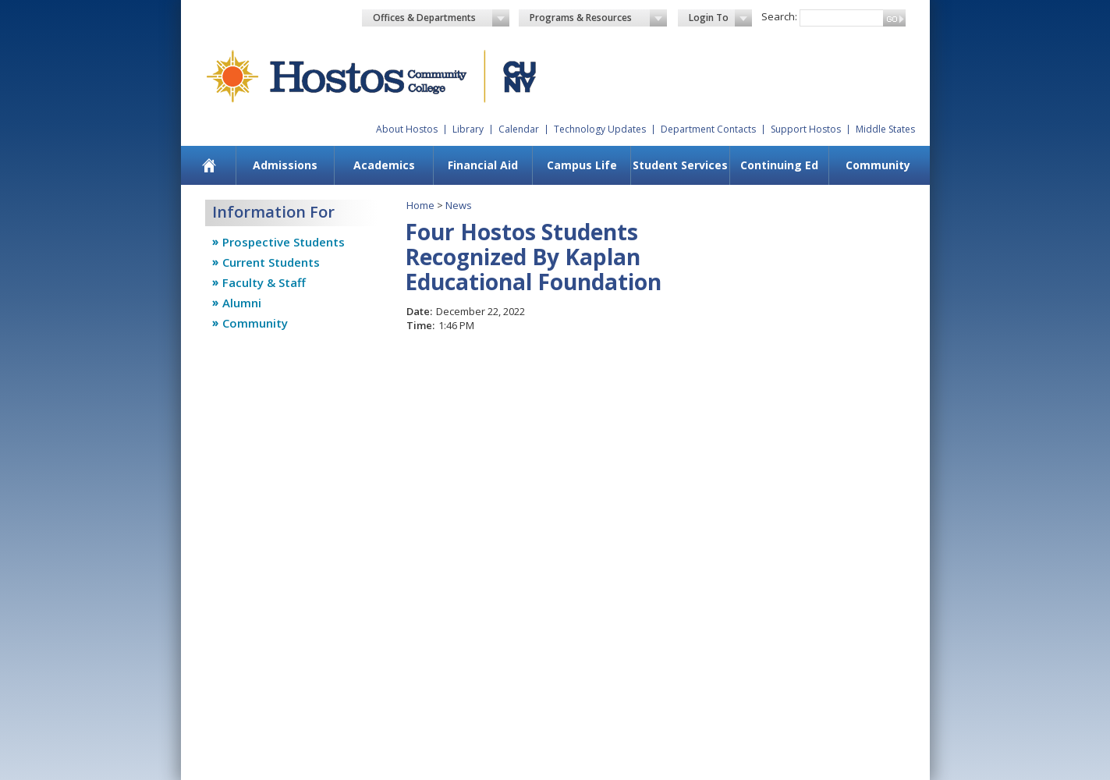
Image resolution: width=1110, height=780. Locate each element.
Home (420, 205)
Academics (384, 165)
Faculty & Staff (264, 282)
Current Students (271, 262)
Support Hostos (806, 129)
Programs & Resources (598, 18)
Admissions (285, 165)
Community (878, 165)
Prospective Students (283, 242)
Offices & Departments (441, 18)
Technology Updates (600, 129)
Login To (720, 18)
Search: (779, 16)
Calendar (518, 129)
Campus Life (582, 165)
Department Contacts (708, 129)
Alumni (241, 303)
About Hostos (407, 129)
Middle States (885, 129)
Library (468, 129)
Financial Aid (483, 165)
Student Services (680, 165)
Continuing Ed (779, 165)
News (458, 205)
